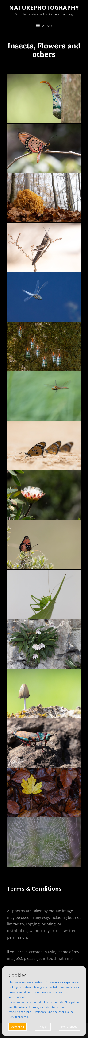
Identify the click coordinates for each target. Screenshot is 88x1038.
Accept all (17, 1027)
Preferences (69, 1027)
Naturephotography (44, 7)
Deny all (43, 1027)
